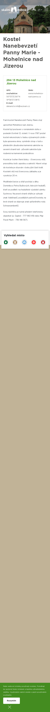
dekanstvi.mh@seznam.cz (18, 106)
